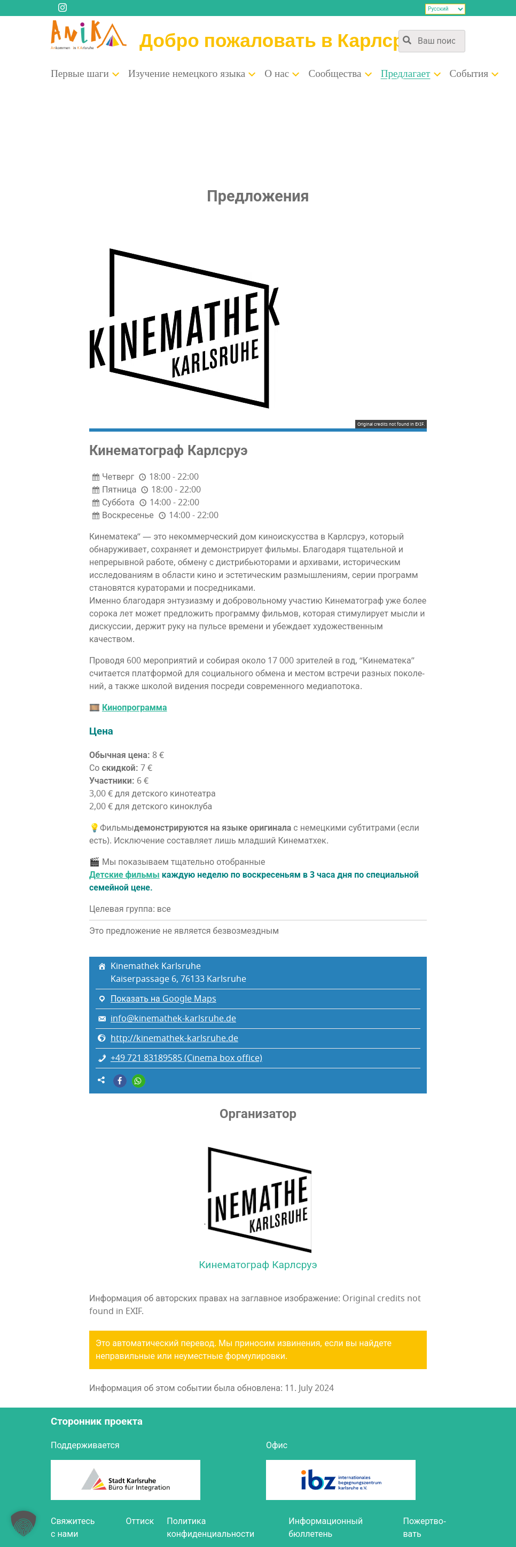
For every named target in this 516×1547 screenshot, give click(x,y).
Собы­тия (469, 73)
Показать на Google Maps (163, 999)
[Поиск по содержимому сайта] (431, 41)
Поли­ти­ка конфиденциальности (210, 1528)
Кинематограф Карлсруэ (258, 1264)
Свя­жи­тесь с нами (73, 1528)
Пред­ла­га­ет (406, 73)
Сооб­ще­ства (334, 73)
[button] (120, 1081)
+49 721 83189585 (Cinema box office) (186, 1058)
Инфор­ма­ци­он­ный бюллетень (325, 1528)
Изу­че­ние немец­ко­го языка (186, 73)
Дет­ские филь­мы (124, 875)
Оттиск (140, 1521)
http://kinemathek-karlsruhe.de (174, 1038)
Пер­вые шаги (80, 73)
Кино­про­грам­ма (134, 707)
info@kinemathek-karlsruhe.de (173, 1018)
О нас (276, 73)
